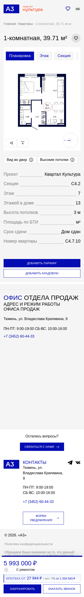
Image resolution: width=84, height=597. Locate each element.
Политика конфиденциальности (28, 544)
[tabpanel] (42, 98)
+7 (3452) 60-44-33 (19, 336)
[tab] (20, 56)
